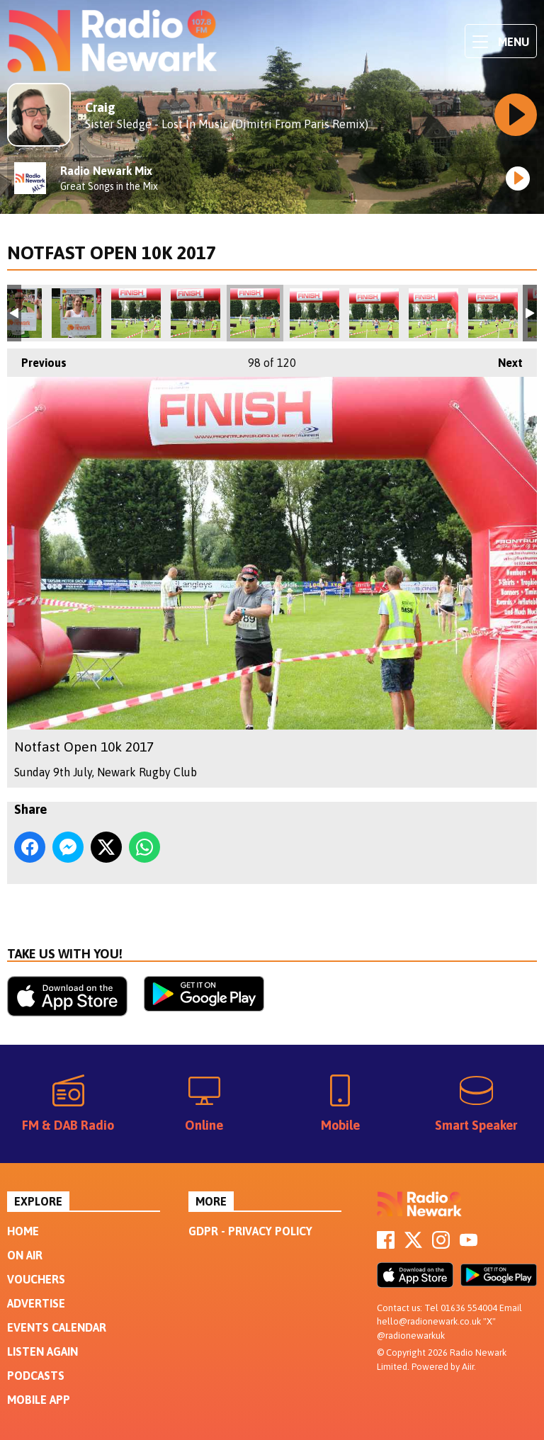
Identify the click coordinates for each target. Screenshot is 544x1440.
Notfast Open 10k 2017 (76, 313)
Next (503, 358)
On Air (24, 1255)
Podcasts (35, 1375)
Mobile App (38, 1399)
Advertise (36, 1303)
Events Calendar (56, 1327)
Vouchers (36, 1279)
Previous (37, 358)
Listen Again (42, 1351)
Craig (100, 107)
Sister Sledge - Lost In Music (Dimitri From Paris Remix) (226, 124)
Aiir (468, 1366)
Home (23, 1231)
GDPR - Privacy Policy (250, 1231)
